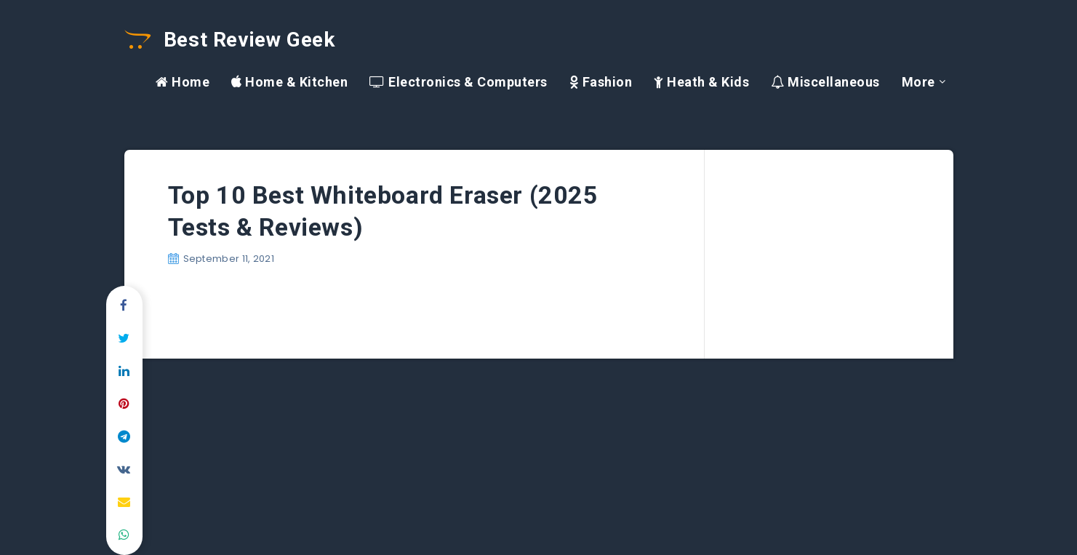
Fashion (601, 81)
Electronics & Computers (458, 81)
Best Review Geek (229, 40)
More (918, 81)
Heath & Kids (701, 81)
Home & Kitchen (289, 81)
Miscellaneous (825, 81)
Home (182, 81)
